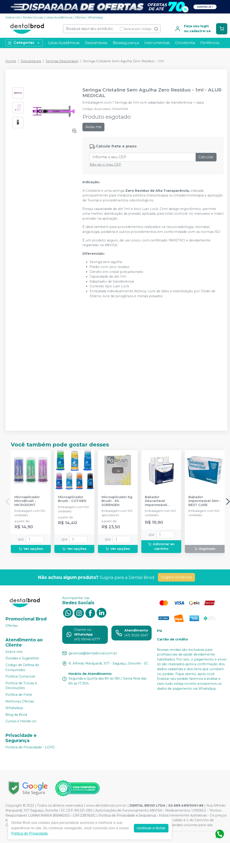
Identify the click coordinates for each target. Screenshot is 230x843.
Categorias (24, 42)
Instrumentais (157, 43)
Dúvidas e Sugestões (22, 658)
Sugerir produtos (176, 577)
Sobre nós (12, 17)
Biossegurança (126, 43)
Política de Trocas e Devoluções (21, 685)
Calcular (206, 157)
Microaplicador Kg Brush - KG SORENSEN (117, 501)
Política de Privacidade (29, 833)
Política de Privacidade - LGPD (30, 747)
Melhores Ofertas (19, 701)
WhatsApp (95, 17)
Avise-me (93, 127)
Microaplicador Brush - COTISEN (72, 499)
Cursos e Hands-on (20, 721)
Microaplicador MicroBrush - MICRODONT (27, 501)
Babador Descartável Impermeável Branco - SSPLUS (159, 501)
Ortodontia (185, 43)
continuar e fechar (151, 828)
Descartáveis (96, 43)
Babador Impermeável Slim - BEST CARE (204, 501)
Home (10, 61)
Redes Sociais (33, 17)
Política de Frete (18, 695)
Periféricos (209, 43)
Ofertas (80, 17)
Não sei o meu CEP (105, 165)
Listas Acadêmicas (59, 17)
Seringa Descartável (62, 61)
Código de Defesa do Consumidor (22, 667)
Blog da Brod (16, 715)
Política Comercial (20, 676)
